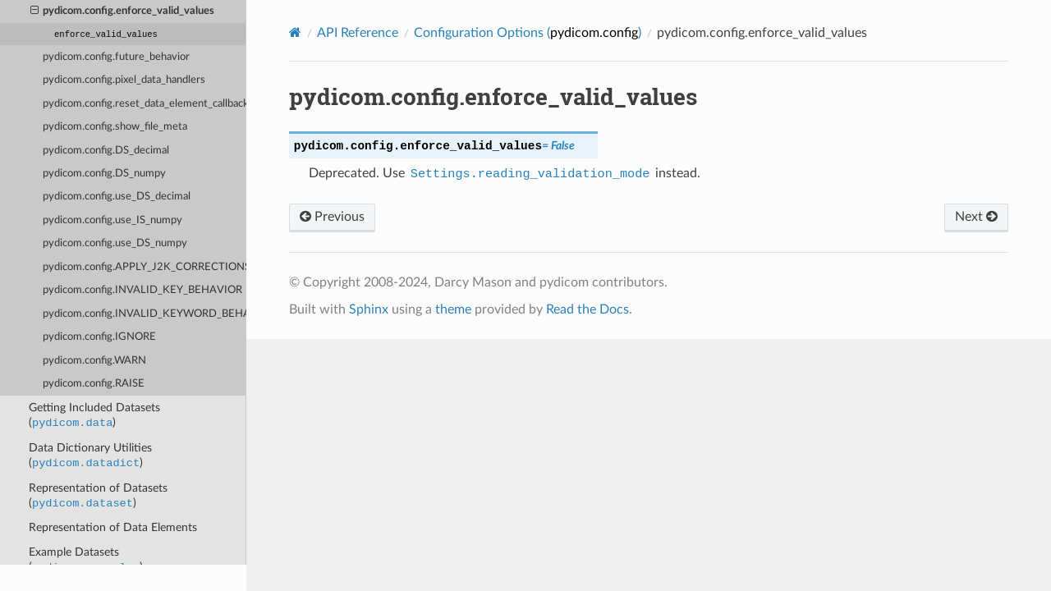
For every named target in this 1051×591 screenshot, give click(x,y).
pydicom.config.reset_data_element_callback (144, 103)
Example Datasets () (86, 560)
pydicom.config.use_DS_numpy (115, 243)
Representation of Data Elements (113, 527)
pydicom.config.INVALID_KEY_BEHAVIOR (142, 290)
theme (453, 309)
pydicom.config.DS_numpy (104, 173)
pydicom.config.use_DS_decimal (116, 196)
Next (976, 216)
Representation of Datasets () (98, 496)
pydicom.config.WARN (94, 360)
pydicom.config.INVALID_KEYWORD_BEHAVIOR (144, 314)
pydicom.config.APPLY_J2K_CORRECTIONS (144, 267)
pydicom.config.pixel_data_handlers (124, 80)
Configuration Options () (527, 32)
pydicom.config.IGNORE (99, 337)
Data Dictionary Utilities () (90, 456)
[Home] (295, 32)
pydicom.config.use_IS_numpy (112, 220)
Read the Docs (587, 309)
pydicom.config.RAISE (94, 383)
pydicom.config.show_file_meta (115, 126)
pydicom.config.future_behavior (116, 57)
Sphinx (368, 309)
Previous (332, 216)
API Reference (357, 32)
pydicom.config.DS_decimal (106, 150)
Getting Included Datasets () (94, 416)
